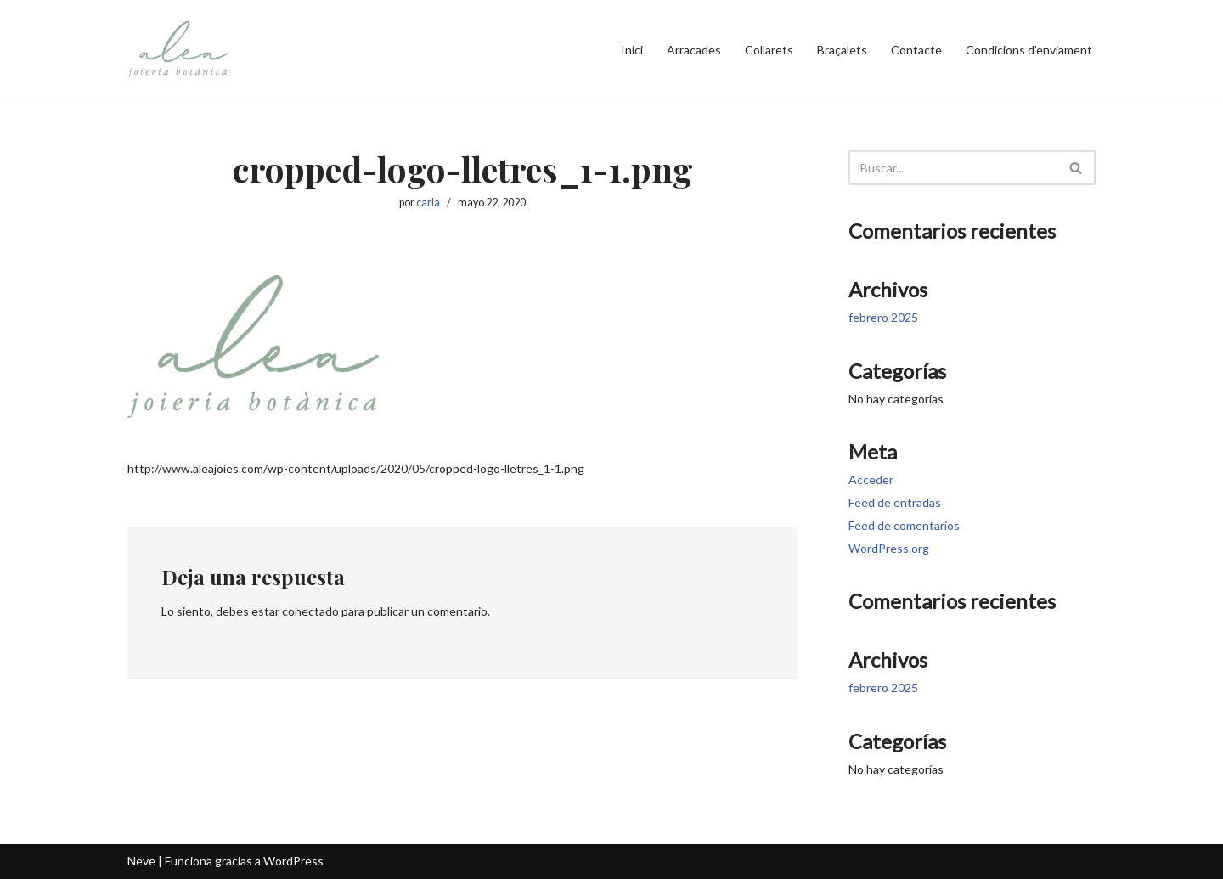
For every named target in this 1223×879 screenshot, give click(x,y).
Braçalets (842, 49)
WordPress (293, 861)
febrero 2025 (883, 317)
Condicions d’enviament (1029, 49)
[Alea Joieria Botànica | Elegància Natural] (178, 49)
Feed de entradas (894, 502)
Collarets (769, 49)
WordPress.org (888, 548)
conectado (310, 611)
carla (428, 202)
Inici (632, 49)
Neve (141, 861)
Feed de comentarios (904, 525)
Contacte (916, 49)
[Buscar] (952, 167)
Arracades (694, 49)
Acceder (870, 479)
